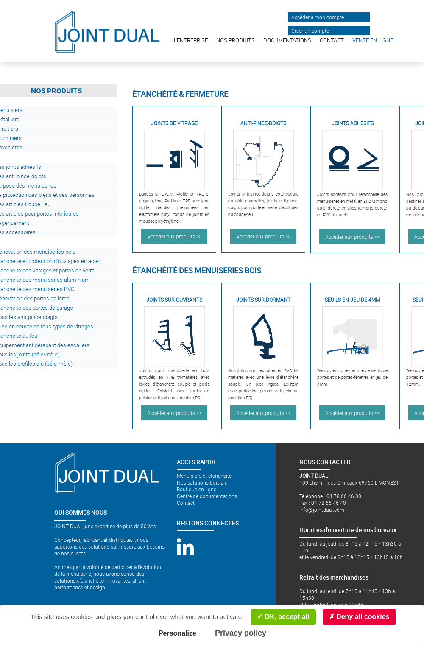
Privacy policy (240, 633)
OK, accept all (283, 616)
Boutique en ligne (196, 489)
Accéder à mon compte (317, 17)
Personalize (177, 633)
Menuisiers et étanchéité (204, 475)
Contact (186, 502)
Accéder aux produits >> (174, 236)
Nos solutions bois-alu (202, 482)
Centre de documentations (207, 496)
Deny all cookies (359, 616)
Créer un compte (310, 30)
